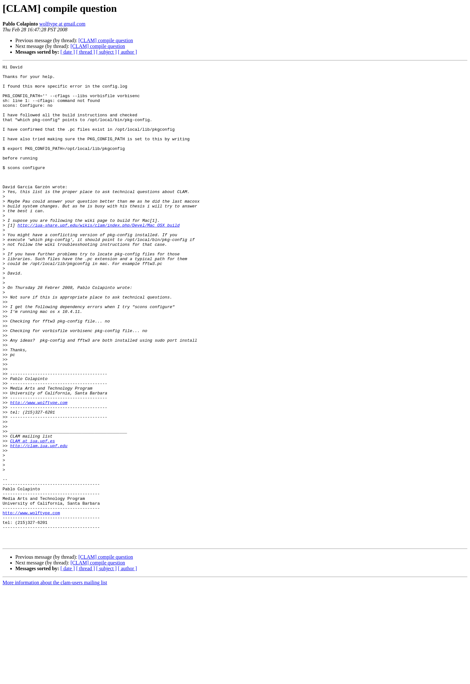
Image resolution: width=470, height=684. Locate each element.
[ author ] (127, 52)
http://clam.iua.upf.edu (38, 522)
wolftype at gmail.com (62, 24)
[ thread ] (85, 52)
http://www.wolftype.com (38, 470)
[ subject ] (106, 52)
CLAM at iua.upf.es (32, 516)
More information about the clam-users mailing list (55, 678)
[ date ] (67, 52)
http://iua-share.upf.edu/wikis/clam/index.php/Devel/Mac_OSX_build (99, 257)
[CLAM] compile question (105, 40)
